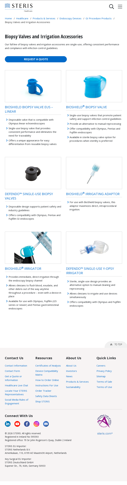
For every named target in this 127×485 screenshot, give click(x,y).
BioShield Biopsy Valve (86, 107)
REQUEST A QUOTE (36, 59)
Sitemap (101, 376)
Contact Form (12, 371)
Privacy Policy (104, 371)
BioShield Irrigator (23, 268)
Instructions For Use (46, 385)
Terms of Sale (104, 381)
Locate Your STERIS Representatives (16, 392)
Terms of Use (104, 387)
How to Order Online (47, 380)
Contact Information (16, 365)
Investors (71, 371)
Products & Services (77, 381)
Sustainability (73, 387)
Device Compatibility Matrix (46, 372)
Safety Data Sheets (46, 396)
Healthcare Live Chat (16, 385)
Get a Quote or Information (13, 378)
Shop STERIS (42, 401)
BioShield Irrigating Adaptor (93, 194)
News (69, 376)
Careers (101, 365)
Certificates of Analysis (48, 365)
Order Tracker (43, 390)
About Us (71, 365)
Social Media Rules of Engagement (16, 401)
